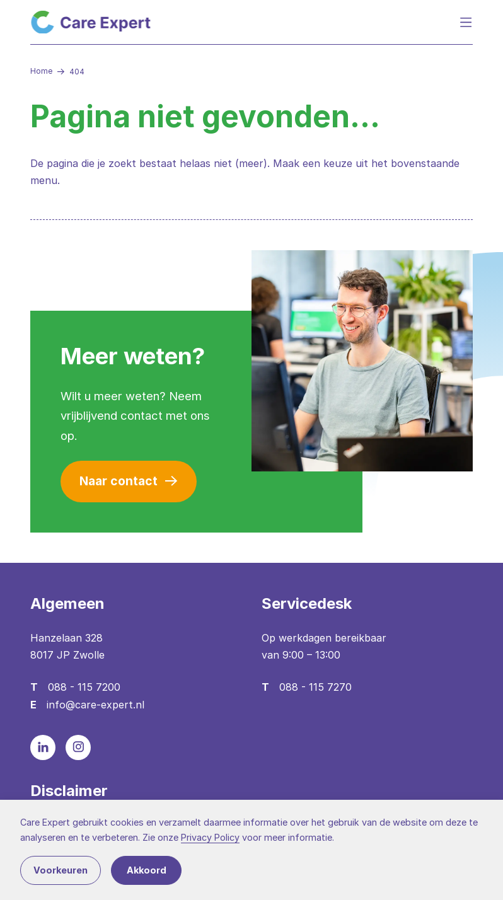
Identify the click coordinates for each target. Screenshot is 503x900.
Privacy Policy (210, 837)
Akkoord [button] (146, 870)
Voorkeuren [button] (60, 870)
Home (41, 71)
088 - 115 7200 (84, 687)
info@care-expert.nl (95, 704)
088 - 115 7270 (315, 687)
